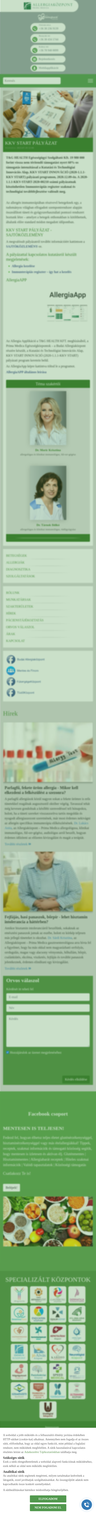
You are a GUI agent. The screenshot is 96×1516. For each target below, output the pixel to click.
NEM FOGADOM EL (48, 1507)
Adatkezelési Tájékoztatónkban (42, 1452)
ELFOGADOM (48, 1498)
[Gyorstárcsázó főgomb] (86, 1504)
